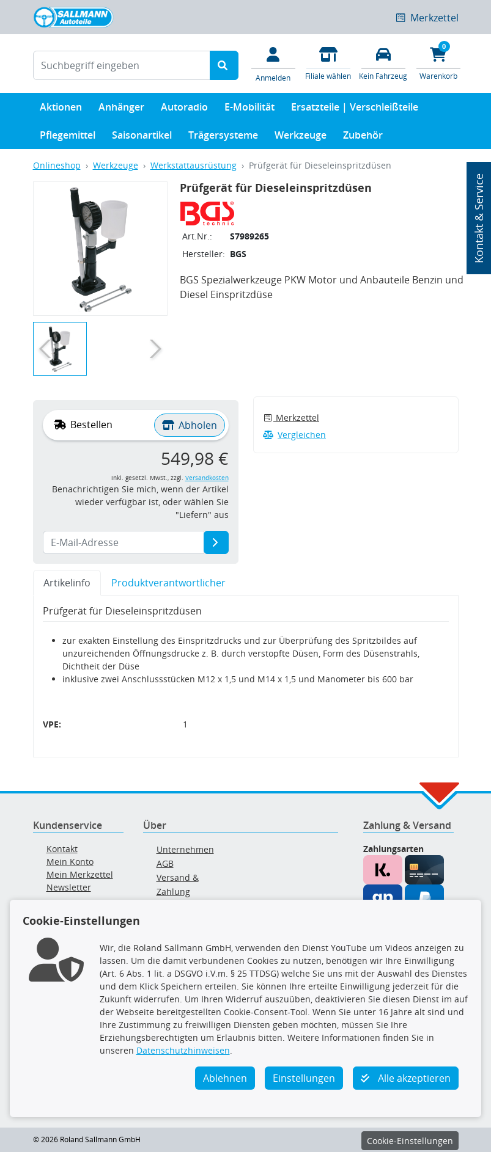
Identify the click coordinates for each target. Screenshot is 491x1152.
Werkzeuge (301, 137)
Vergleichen (295, 434)
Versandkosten (207, 478)
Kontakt (62, 849)
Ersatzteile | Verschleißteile (354, 109)
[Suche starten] (224, 65)
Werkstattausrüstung (193, 165)
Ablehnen (225, 1078)
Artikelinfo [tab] (66, 582)
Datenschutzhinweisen (183, 1050)
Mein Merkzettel (79, 874)
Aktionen (61, 109)
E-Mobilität (249, 109)
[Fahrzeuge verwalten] (383, 62)
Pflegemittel (67, 137)
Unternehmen (185, 849)
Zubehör (363, 137)
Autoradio (184, 109)
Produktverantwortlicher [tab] (168, 582)
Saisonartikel (142, 137)
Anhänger (121, 109)
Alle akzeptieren (406, 1078)
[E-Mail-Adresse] (216, 542)
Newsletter (68, 887)
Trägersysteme (223, 137)
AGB (165, 863)
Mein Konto (70, 861)
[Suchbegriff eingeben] (121, 65)
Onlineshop (57, 165)
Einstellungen (304, 1078)
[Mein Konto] (273, 63)
